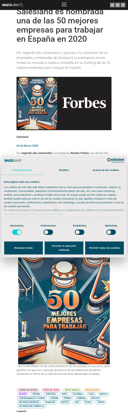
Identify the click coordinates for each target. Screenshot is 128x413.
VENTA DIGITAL (92, 390)
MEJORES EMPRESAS (29, 402)
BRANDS (23, 394)
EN (117, 5)
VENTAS (100, 402)
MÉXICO (104, 394)
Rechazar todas (23, 248)
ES (112, 5)
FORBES (67, 398)
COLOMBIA (77, 394)
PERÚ (64, 394)
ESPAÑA (36, 394)
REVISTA (95, 398)
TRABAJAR (50, 402)
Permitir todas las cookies (104, 248)
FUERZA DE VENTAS (28, 390)
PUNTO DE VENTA (51, 390)
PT (123, 5)
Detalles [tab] (64, 170)
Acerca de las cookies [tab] (105, 170)
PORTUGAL (51, 394)
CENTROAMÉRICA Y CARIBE (32, 398)
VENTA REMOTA (72, 390)
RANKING (81, 398)
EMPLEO (65, 402)
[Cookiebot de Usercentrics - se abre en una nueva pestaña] (109, 160)
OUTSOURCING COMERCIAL (32, 406)
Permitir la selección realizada (64, 248)
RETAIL (88, 402)
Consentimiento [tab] (22, 170)
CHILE (91, 394)
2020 (76, 402)
